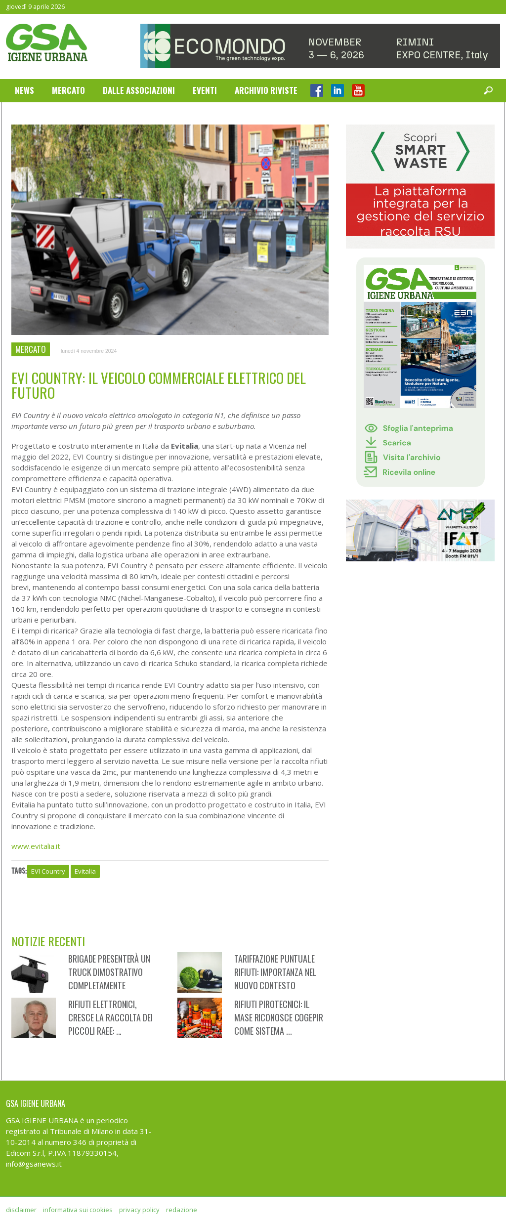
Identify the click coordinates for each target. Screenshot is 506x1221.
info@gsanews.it (34, 1164)
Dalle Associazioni (139, 90)
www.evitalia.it (35, 846)
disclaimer (21, 1209)
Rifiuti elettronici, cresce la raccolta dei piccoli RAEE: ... (110, 1017)
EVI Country (48, 871)
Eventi (205, 90)
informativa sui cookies (78, 1209)
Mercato (68, 90)
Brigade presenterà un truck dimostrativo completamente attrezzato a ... (109, 978)
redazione (181, 1209)
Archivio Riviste (266, 90)
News (24, 90)
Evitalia (85, 871)
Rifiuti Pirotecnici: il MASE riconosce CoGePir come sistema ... (278, 1017)
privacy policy (139, 1209)
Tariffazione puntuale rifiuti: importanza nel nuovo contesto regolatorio (275, 978)
